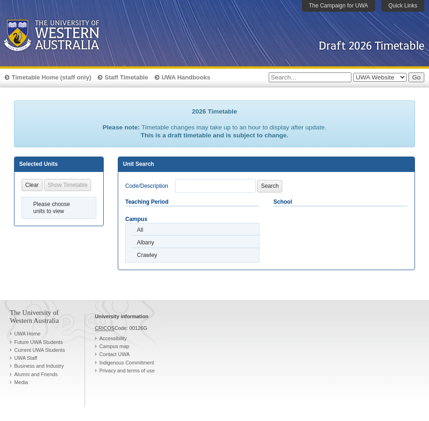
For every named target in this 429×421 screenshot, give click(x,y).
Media (21, 382)
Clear (32, 185)
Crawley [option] (147, 255)
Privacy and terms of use (127, 370)
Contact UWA (114, 354)
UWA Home (27, 333)
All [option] (140, 230)
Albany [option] (145, 242)
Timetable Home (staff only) (51, 77)
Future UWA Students (38, 342)
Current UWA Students (39, 350)
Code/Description (146, 186)
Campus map (114, 346)
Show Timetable (67, 185)
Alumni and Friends (35, 374)
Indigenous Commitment (126, 362)
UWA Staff (25, 358)
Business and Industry (39, 366)
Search (270, 186)
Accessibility (113, 338)
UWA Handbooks (186, 77)
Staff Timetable (126, 77)
